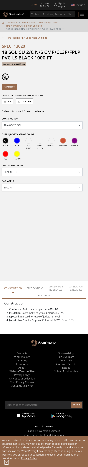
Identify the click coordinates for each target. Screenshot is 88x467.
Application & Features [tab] (76, 288)
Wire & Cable (28, 22)
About (21, 367)
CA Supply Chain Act (22, 385)
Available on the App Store (26, 415)
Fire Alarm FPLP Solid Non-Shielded (24, 25)
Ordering (22, 360)
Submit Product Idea (66, 371)
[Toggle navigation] (82, 14)
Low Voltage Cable (48, 22)
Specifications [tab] (35, 288)
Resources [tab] (44, 295)
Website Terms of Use (22, 371)
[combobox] (52, 14)
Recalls (66, 367)
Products (12, 22)
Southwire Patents (65, 364)
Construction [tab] (13, 288)
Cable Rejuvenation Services (44, 431)
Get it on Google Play (62, 415)
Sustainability (66, 353)
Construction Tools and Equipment (44, 435)
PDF (7, 101)
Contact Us (9, 86)
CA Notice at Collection (22, 378)
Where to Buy (22, 357)
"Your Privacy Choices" (34, 451)
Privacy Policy (29, 458)
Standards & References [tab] (56, 288)
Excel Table (24, 101)
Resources (22, 364)
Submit (76, 404)
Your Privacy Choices (22, 382)
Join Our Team (66, 357)
